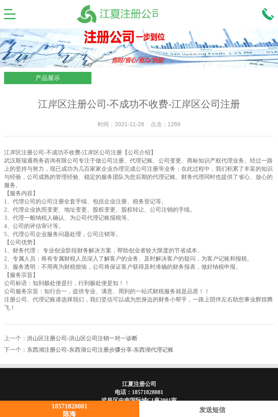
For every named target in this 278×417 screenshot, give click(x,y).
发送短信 (208, 409)
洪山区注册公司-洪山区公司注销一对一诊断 (82, 338)
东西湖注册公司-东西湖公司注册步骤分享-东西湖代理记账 (100, 350)
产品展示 (48, 78)
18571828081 (147, 392)
